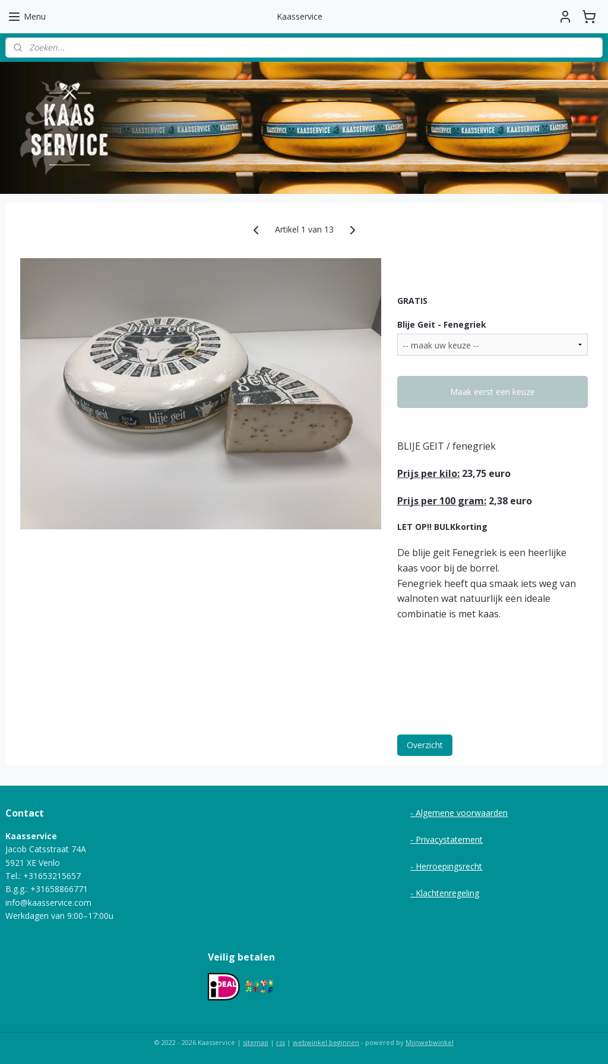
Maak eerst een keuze (492, 391)
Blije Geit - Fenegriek (441, 323)
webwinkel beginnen (326, 1042)
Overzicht (425, 744)
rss (280, 1042)
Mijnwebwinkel (430, 1042)
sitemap (255, 1042)
